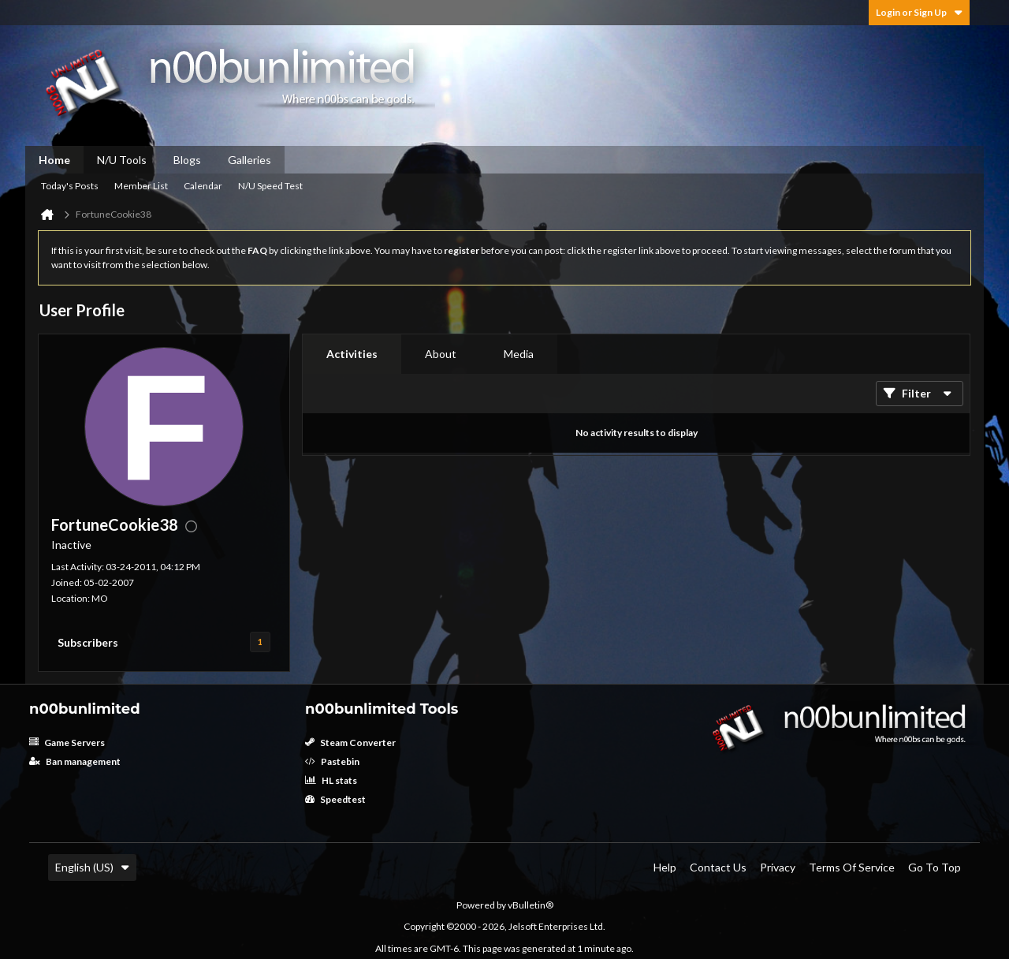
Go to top (934, 867)
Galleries (249, 159)
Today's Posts (70, 186)
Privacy (777, 867)
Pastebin (332, 761)
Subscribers (88, 642)
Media (519, 353)
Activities (352, 353)
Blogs (187, 159)
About (440, 353)
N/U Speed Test (270, 186)
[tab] (352, 354)
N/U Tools (122, 159)
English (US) (92, 867)
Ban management (75, 761)
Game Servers (67, 742)
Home (54, 159)
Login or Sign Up (919, 12)
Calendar (203, 186)
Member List (141, 186)
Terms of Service (852, 867)
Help (664, 867)
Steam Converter (350, 742)
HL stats (331, 780)
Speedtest (335, 799)
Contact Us (718, 867)
